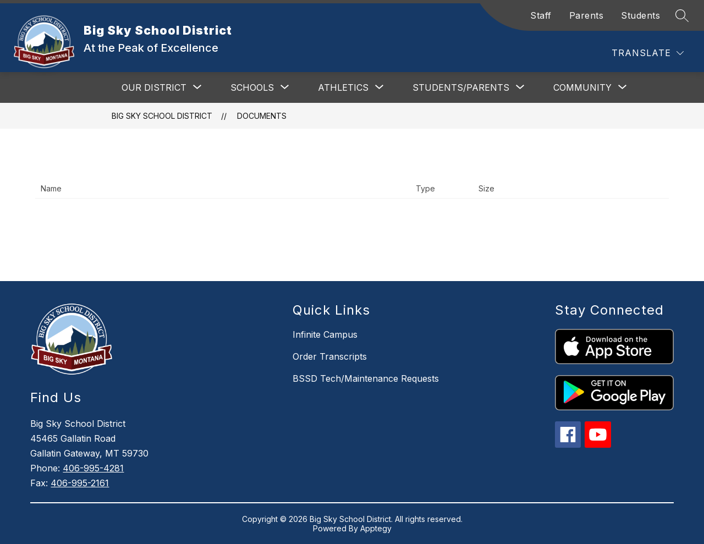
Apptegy (376, 528)
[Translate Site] (647, 53)
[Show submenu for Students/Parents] (461, 87)
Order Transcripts (330, 356)
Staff (541, 15)
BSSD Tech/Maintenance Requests (366, 378)
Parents (586, 15)
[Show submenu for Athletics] (343, 87)
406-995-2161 (80, 482)
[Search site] (682, 15)
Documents (262, 115)
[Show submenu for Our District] (154, 87)
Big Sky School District (162, 115)
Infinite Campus (325, 334)
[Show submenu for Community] (582, 87)
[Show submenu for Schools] (252, 87)
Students (640, 15)
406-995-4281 (93, 468)
